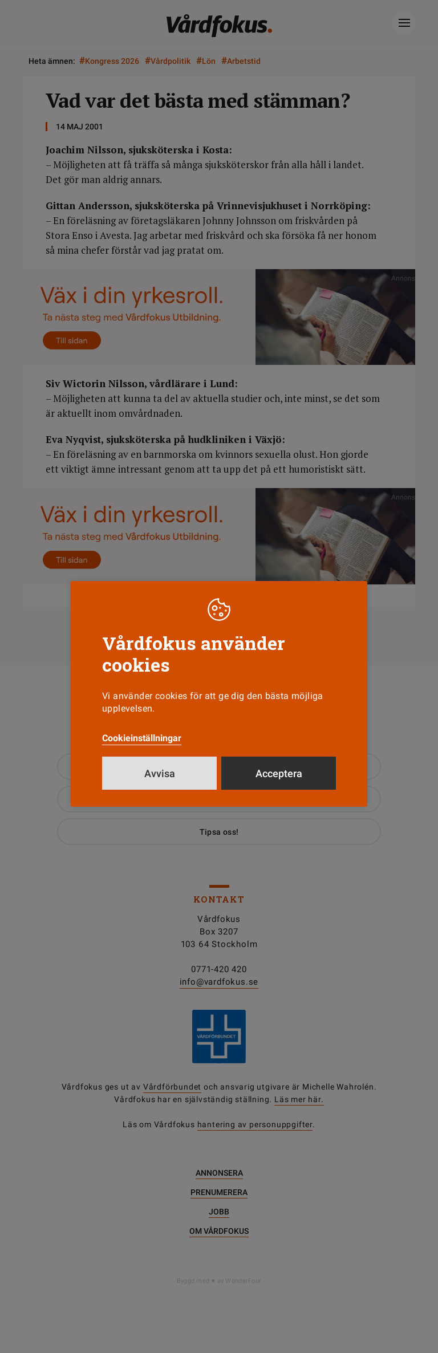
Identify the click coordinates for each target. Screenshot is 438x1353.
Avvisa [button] (159, 773)
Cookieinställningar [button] (141, 738)
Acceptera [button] (279, 773)
